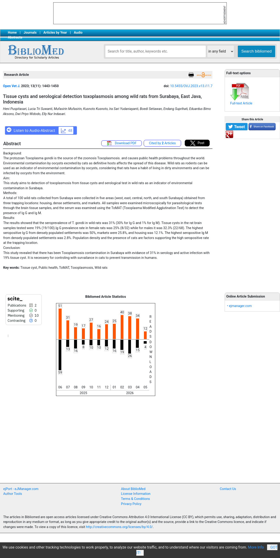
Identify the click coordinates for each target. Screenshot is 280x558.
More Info (256, 547)
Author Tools (12, 494)
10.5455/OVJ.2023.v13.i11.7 (191, 86)
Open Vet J (11, 86)
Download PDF (122, 143)
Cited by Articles (162, 143)
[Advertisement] (252, 213)
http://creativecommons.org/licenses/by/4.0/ (119, 527)
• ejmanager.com (239, 306)
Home (12, 33)
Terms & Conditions (135, 499)
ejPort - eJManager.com (21, 489)
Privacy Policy (131, 504)
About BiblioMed (133, 489)
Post (197, 143)
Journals (30, 33)
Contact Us (228, 489)
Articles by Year (55, 33)
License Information (136, 494)
